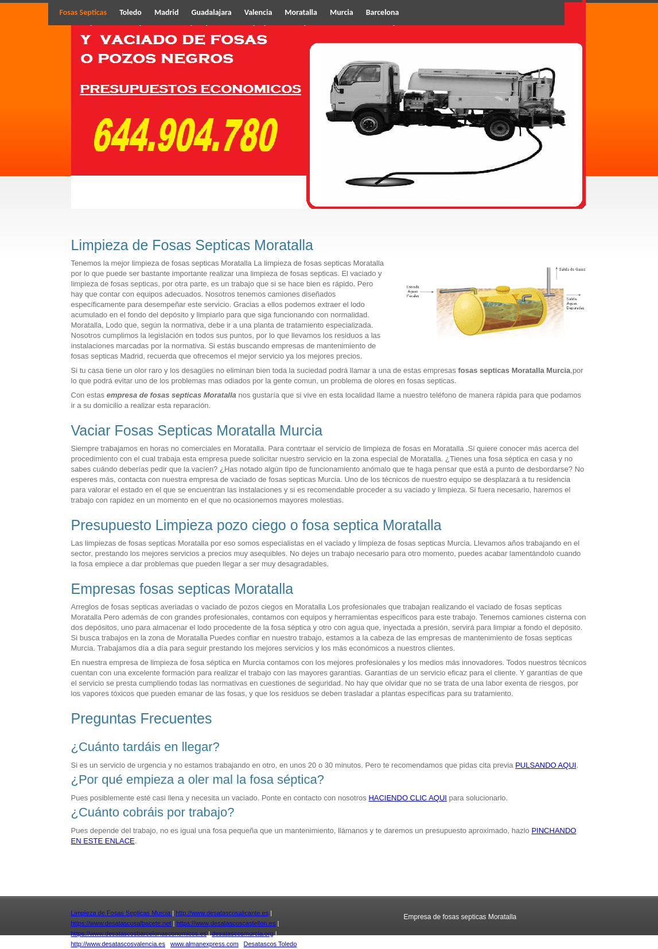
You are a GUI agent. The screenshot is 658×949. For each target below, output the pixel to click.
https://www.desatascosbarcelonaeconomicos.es (139, 933)
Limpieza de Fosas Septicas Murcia (122, 912)
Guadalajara (212, 12)
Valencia (258, 12)
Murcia (341, 12)
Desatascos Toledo (270, 943)
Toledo (130, 12)
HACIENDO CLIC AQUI (407, 798)
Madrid (166, 12)
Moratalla (301, 12)
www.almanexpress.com (204, 943)
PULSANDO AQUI (545, 765)
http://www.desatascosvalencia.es (118, 943)
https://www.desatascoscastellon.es (225, 923)
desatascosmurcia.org (243, 933)
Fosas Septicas (83, 12)
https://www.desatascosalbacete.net (121, 923)
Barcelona (382, 12)
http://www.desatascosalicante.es (222, 912)
